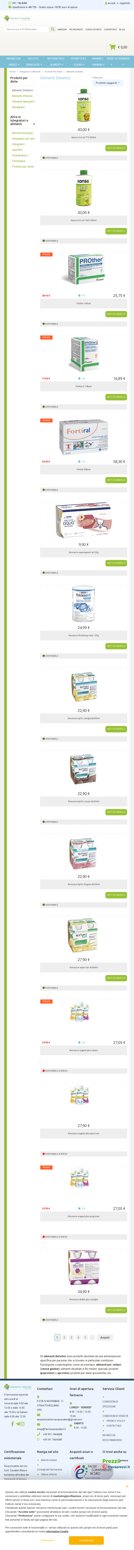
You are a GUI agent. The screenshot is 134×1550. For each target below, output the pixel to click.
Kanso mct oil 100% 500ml (83, 220)
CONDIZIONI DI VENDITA (115, 1416)
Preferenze (47, 1540)
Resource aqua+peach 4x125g (84, 552)
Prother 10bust (84, 303)
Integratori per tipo (23, 138)
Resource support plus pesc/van (83, 1133)
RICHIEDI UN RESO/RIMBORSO (112, 1438)
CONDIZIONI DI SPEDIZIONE (110, 1404)
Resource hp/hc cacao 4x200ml (83, 801)
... (92, 1337)
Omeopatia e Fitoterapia (20, 158)
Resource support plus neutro (83, 1050)
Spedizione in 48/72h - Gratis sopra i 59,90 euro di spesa (43, 7)
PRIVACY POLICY (116, 1421)
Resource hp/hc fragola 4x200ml (84, 884)
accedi (111, 3)
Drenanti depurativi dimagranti (23, 104)
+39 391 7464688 (49, 1434)
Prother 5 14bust (84, 386)
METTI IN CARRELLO (116, 148)
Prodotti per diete (23, 166)
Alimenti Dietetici (22, 90)
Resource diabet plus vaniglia (83, 1299)
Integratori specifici (18, 147)
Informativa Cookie (57, 1531)
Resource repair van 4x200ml (84, 967)
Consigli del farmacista (49, 1469)
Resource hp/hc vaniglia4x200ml (84, 718)
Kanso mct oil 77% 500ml (84, 137)
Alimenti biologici (22, 133)
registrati (125, 3)
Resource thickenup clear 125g (84, 635)
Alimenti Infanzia (22, 96)
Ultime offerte (49, 1474)
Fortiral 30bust (84, 469)
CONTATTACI (114, 1425)
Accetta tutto (86, 1540)
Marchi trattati (49, 1460)
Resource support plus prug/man (83, 1216)
